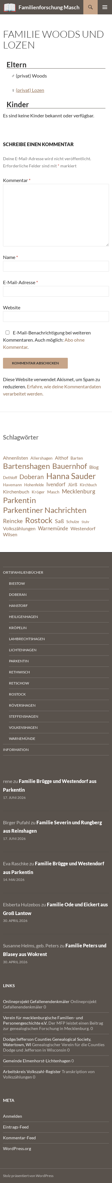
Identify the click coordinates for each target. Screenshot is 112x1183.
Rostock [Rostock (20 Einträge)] (39, 520)
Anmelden (12, 1116)
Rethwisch (19, 672)
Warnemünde (22, 738)
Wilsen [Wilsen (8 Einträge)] (10, 534)
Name (10, 257)
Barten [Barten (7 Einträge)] (76, 458)
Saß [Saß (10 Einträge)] (59, 521)
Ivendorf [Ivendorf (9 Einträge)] (55, 484)
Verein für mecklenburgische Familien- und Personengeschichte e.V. (43, 1020)
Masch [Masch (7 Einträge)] (53, 491)
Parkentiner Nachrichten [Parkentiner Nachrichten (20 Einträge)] (44, 510)
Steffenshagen (23, 716)
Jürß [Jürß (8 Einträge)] (72, 484)
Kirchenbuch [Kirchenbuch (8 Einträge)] (16, 491)
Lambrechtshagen (27, 639)
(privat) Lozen (30, 90)
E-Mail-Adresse (20, 282)
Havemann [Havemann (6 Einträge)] (12, 485)
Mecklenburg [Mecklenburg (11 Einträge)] (78, 491)
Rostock (17, 694)
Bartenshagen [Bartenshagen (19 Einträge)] (26, 465)
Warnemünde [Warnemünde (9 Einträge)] (53, 528)
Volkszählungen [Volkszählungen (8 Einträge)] (19, 528)
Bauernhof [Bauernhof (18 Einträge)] (69, 465)
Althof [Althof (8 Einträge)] (61, 458)
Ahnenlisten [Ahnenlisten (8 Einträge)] (15, 458)
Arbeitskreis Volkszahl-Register (32, 1071)
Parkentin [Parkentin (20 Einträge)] (19, 500)
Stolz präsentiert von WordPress (28, 1175)
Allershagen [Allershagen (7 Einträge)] (41, 458)
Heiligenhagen (23, 616)
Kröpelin (18, 627)
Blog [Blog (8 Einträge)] (94, 467)
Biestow (17, 583)
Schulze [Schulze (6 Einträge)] (72, 521)
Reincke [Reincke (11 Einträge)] (13, 520)
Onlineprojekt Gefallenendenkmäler (36, 1001)
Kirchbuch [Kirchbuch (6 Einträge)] (88, 485)
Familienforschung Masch (49, 7)
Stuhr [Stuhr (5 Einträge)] (85, 522)
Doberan (18, 594)
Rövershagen (22, 705)
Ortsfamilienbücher (23, 572)
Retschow (19, 683)
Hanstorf (18, 605)
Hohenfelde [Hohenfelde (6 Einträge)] (34, 485)
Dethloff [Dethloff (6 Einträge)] (10, 477)
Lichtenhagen (22, 650)
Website (11, 307)
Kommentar (16, 180)
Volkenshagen (23, 727)
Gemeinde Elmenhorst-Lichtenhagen (36, 1060)
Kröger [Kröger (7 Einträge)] (38, 491)
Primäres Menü (105, 7)
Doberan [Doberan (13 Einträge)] (31, 477)
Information (16, 749)
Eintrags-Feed (16, 1126)
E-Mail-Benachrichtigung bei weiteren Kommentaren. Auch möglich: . (47, 340)
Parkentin (19, 661)
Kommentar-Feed (19, 1137)
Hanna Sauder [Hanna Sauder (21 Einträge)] (71, 476)
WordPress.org (17, 1148)
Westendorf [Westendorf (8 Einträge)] (82, 528)
